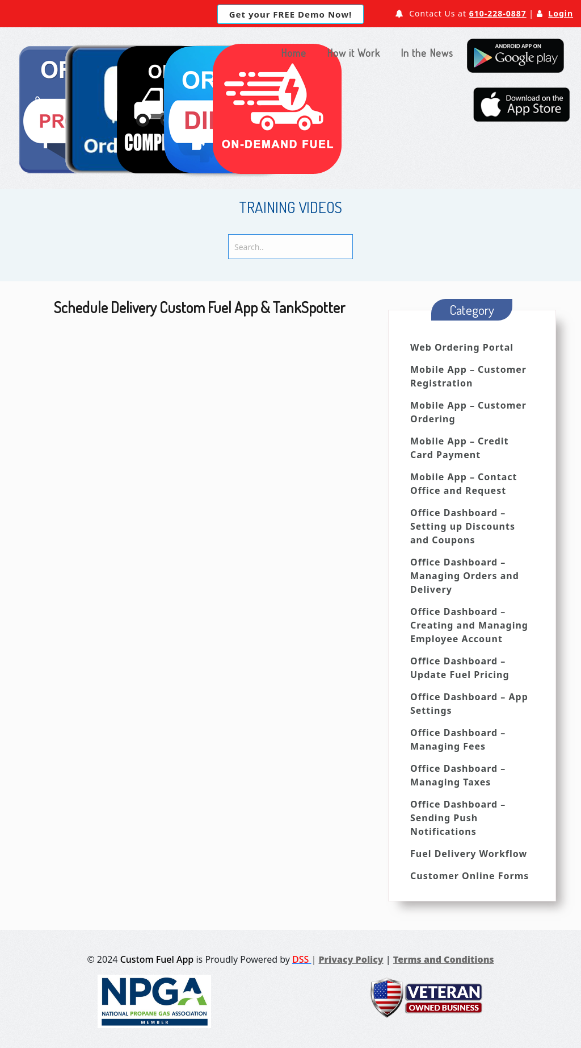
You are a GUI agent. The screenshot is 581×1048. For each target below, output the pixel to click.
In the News (427, 53)
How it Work (353, 53)
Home (293, 53)
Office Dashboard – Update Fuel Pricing (460, 668)
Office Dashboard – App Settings (469, 704)
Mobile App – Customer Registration (468, 376)
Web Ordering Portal (461, 347)
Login (560, 13)
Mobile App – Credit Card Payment (459, 448)
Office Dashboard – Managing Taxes (458, 775)
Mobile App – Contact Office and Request (463, 484)
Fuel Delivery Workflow (468, 853)
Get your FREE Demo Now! (290, 14)
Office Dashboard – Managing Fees (458, 739)
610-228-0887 (498, 13)
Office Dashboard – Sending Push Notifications (458, 818)
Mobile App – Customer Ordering (468, 412)
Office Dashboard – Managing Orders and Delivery (464, 576)
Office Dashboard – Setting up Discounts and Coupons (462, 526)
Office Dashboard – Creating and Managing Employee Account (469, 625)
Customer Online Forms (469, 876)
